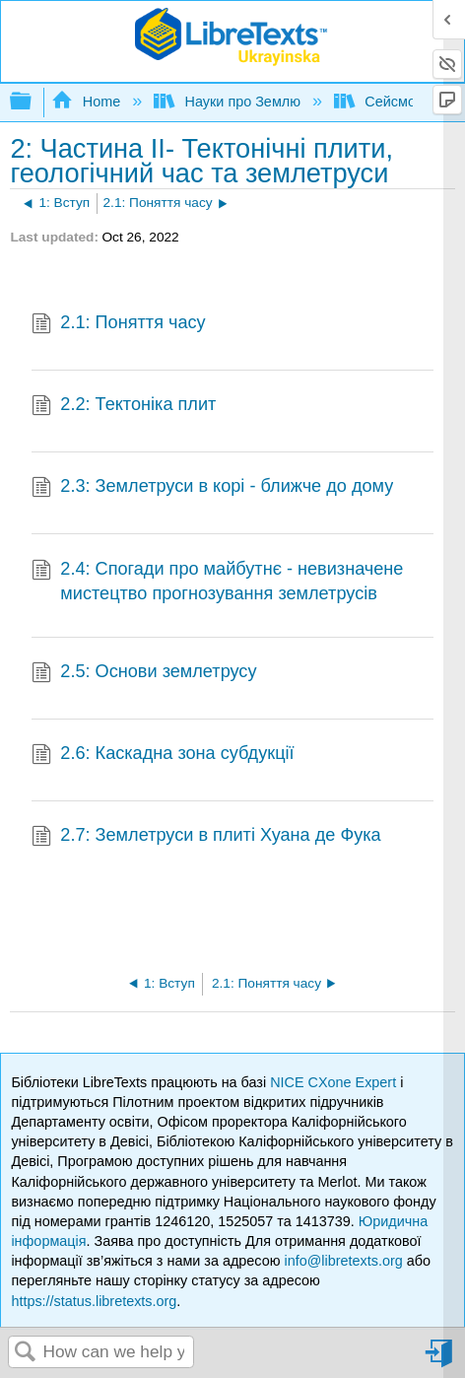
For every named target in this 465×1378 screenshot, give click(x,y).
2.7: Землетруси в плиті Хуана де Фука (206, 837)
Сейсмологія (392, 101)
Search (25, 1353)
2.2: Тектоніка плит (124, 406)
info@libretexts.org (343, 1261)
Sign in (440, 1360)
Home (87, 101)
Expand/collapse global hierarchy (33, 102)
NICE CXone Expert (335, 1082)
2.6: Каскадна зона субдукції (163, 755)
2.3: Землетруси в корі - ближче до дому (212, 488)
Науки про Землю (229, 101)
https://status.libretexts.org (93, 1301)
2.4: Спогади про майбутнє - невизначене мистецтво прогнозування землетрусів (217, 582)
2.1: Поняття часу (119, 324)
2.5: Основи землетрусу (144, 673)
